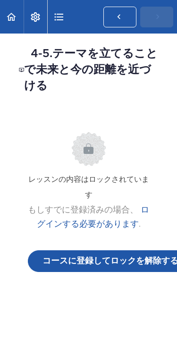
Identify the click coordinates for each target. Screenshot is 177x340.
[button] (12, 17)
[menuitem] (35, 17)
